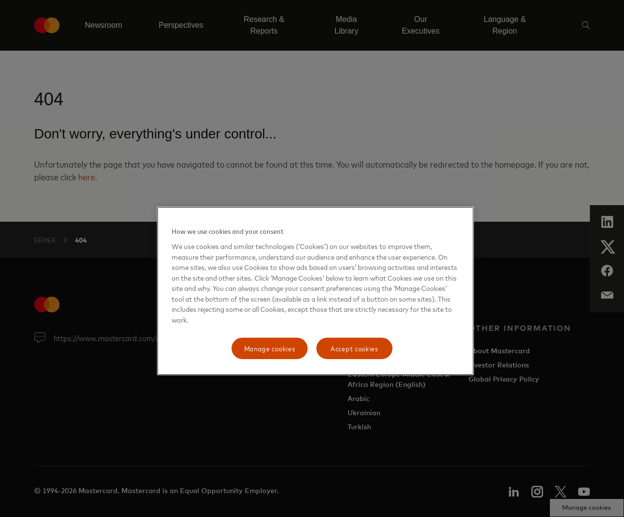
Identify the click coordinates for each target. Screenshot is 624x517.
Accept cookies (354, 348)
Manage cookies (269, 348)
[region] (315, 291)
